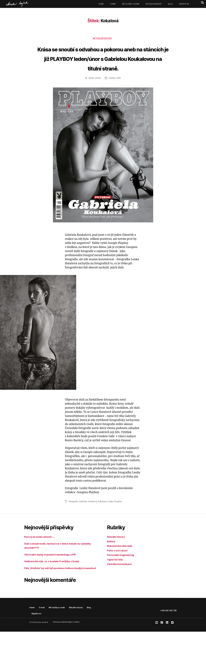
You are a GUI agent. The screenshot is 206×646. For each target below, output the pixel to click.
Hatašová (93, 511)
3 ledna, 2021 (114, 88)
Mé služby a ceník (130, 4)
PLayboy (120, 511)
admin (98, 88)
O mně (113, 4)
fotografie (73, 511)
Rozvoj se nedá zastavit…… (41, 547)
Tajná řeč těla (116, 569)
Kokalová (103, 511)
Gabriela (83, 511)
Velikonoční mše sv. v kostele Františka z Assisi (55, 571)
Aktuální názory (154, 4)
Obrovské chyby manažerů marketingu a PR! (53, 564)
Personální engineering (122, 565)
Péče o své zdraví (118, 560)
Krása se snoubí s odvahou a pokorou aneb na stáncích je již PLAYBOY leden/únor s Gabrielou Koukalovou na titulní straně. (103, 63)
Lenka (112, 511)
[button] (202, 2)
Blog (170, 4)
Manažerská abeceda (121, 556)
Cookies (76, 636)
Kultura (111, 551)
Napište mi (184, 4)
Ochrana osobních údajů (62, 636)
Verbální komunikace (121, 574)
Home (101, 4)
